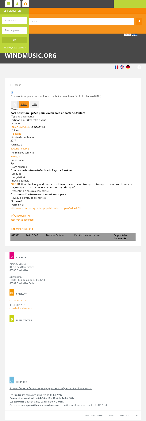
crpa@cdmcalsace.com (22, 308)
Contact (124, 415)
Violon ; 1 (15, 156)
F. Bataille (15, 133)
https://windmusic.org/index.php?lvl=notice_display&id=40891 (45, 208)
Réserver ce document (22, 219)
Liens (111, 415)
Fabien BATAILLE (19, 127)
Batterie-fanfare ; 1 (20, 148)
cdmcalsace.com (18, 300)
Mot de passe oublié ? (14, 47)
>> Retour (15, 85)
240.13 (14, 184)
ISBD (34, 104)
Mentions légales (94, 415)
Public (24, 104)
